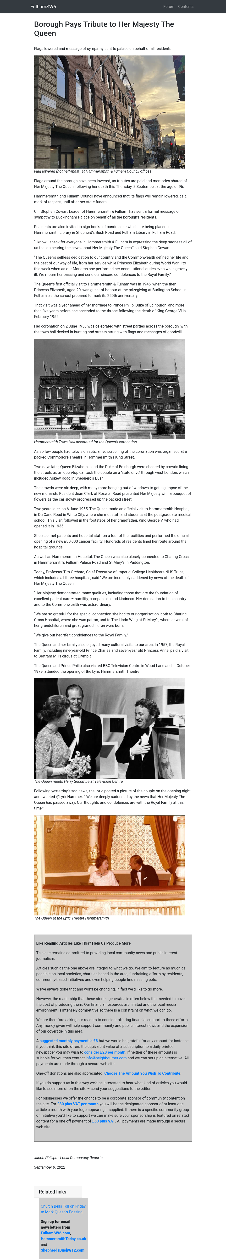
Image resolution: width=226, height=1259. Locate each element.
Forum (168, 6)
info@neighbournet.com (106, 1058)
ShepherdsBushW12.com (62, 1250)
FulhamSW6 (43, 7)
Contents (185, 6)
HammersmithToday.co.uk (63, 1239)
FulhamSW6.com (55, 1233)
